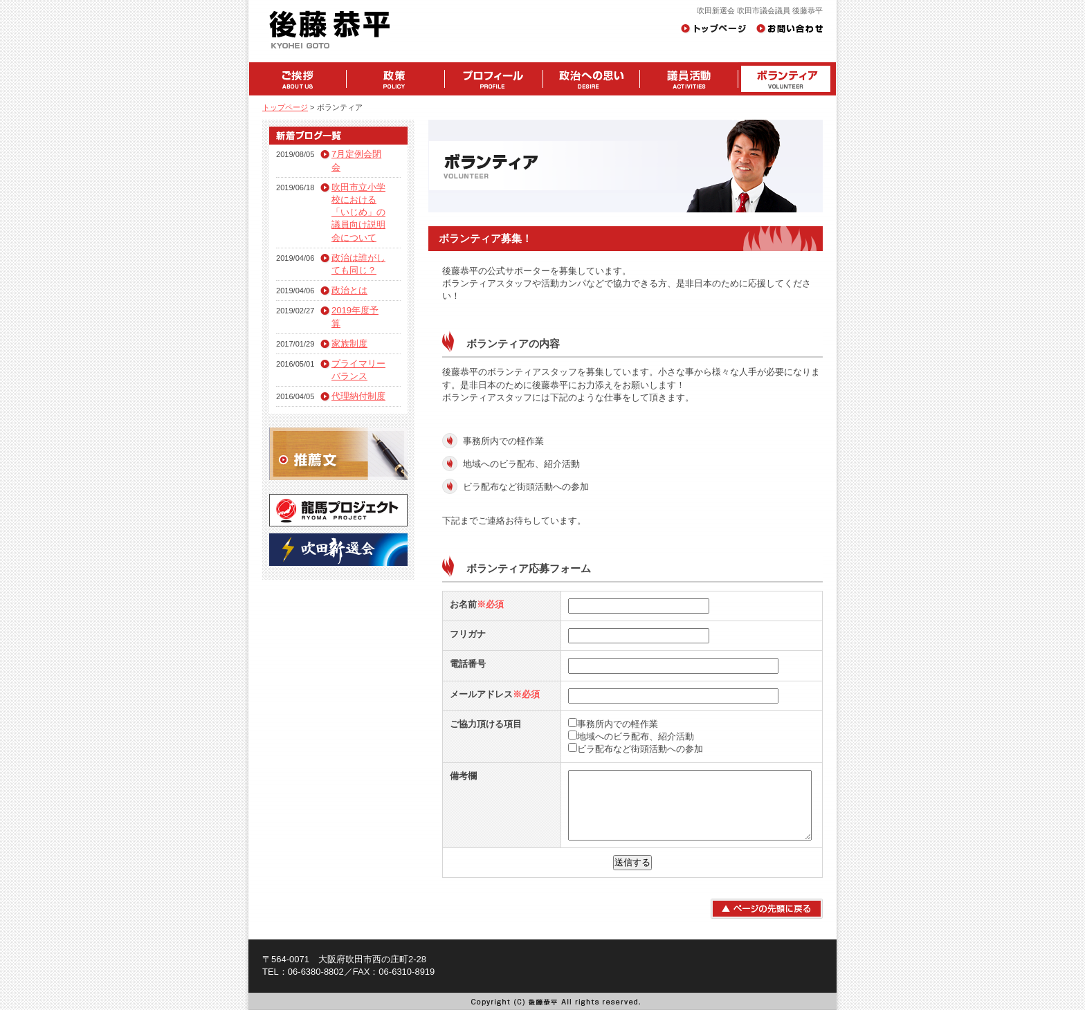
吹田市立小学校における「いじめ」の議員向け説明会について (358, 212)
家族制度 (349, 343)
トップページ (285, 107)
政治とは (349, 290)
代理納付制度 (358, 396)
